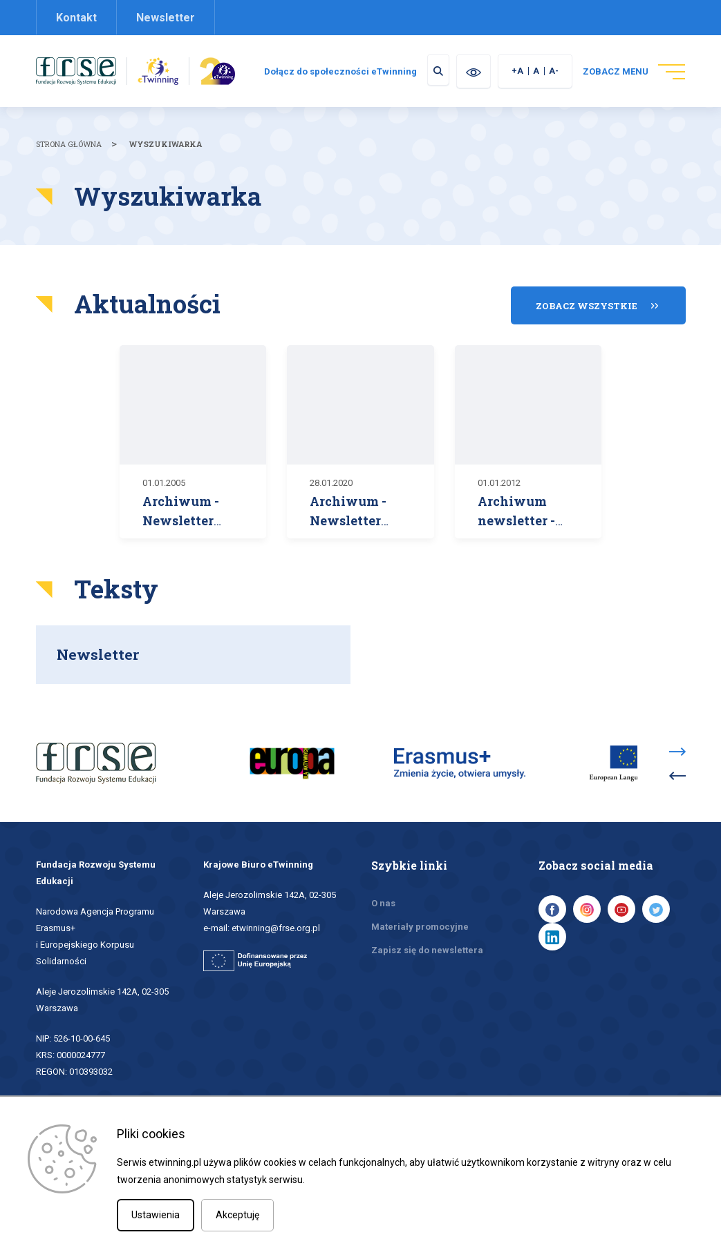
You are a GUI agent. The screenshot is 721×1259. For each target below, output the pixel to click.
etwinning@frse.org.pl (276, 936)
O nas (383, 911)
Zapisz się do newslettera (427, 958)
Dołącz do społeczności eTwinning (430, 71)
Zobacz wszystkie (586, 320)
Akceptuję (237, 1214)
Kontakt (76, 17)
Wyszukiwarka (165, 162)
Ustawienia (155, 1214)
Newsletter (165, 17)
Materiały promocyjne (420, 935)
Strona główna (69, 162)
